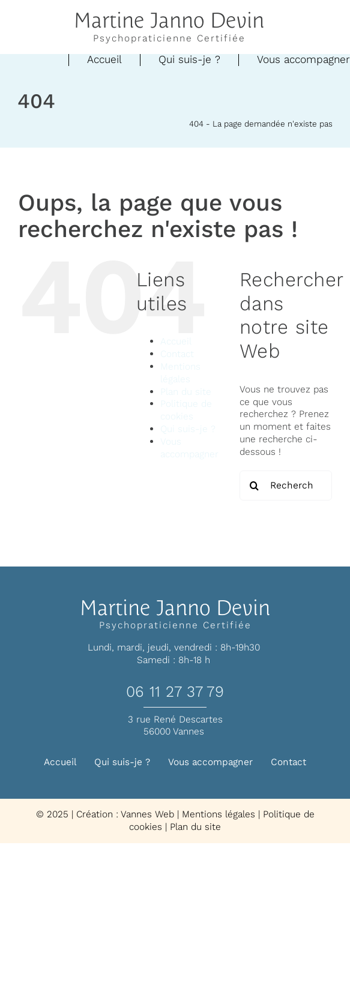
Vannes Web (147, 814)
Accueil (176, 341)
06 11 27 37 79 (175, 691)
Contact (177, 353)
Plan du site (185, 391)
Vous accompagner (189, 448)
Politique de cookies (186, 410)
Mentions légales (180, 373)
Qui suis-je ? (188, 428)
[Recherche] (255, 485)
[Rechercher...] (286, 485)
